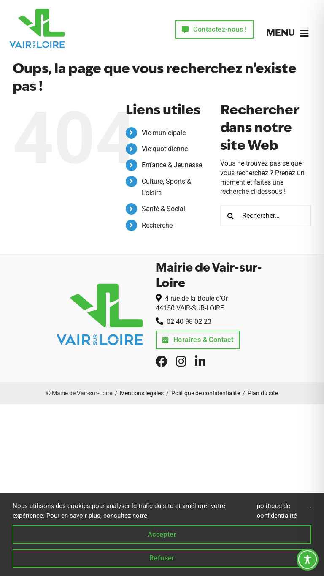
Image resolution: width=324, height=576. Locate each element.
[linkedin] (200, 361)
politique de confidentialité (277, 510)
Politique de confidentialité (205, 393)
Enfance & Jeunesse (172, 165)
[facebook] (161, 361)
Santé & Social (163, 209)
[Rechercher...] (265, 215)
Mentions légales (142, 393)
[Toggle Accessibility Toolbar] (307, 559)
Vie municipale (164, 133)
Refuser (162, 558)
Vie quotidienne (165, 149)
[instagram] (181, 361)
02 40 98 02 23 (189, 322)
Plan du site (263, 393)
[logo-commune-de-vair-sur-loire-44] (37, 7)
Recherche (157, 225)
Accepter (162, 534)
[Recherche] (230, 215)
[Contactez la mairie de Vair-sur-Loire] (214, 29)
